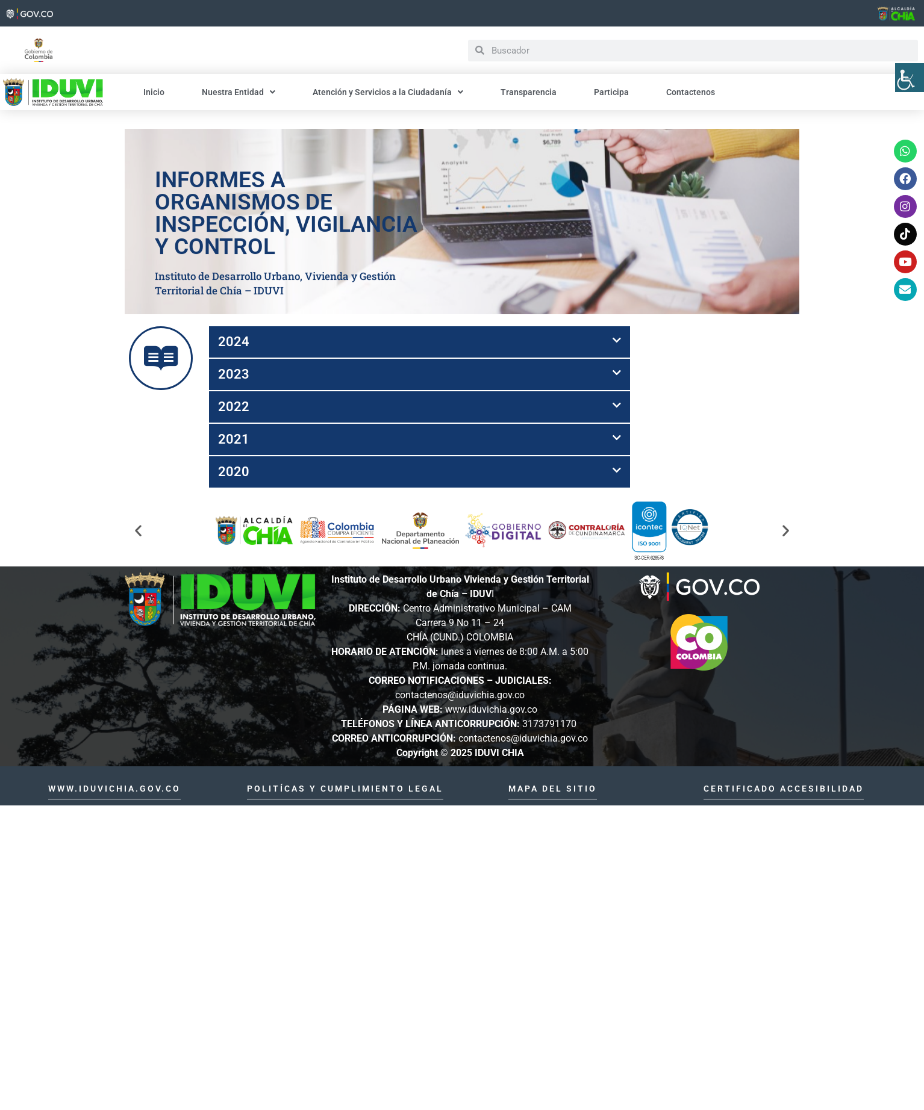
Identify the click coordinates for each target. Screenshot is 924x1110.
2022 (233, 406)
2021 (233, 439)
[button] (419, 342)
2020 (233, 471)
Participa (610, 92)
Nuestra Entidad (238, 92)
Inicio (153, 92)
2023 (233, 374)
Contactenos (690, 92)
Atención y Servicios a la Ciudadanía (387, 92)
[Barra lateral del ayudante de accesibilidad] (909, 77)
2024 (233, 341)
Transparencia (528, 92)
